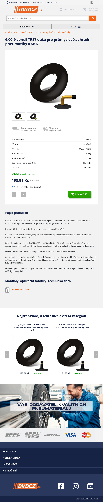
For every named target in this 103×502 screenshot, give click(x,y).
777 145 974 (24, 2)
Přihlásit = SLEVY (71, 9)
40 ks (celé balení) (31, 186)
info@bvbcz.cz (51, 2)
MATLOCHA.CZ (92, 499)
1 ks (15, 186)
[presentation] (7, 354)
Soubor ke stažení (21, 289)
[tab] (51, 451)
